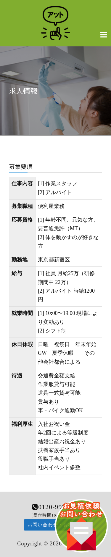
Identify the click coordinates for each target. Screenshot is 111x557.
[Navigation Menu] (103, 34)
